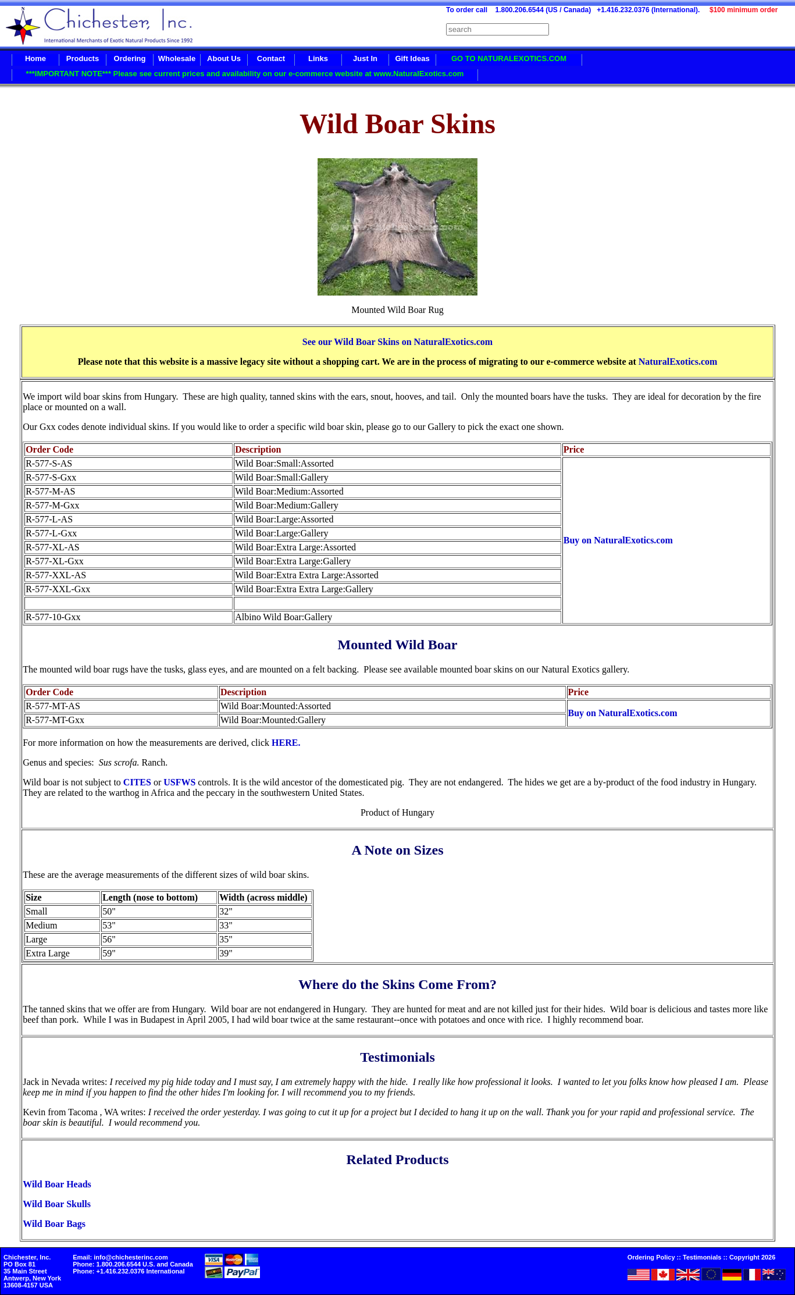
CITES (137, 782)
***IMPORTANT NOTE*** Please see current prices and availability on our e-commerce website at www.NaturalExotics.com (245, 73)
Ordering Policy (651, 1257)
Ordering (130, 58)
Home (35, 58)
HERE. (286, 743)
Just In (365, 58)
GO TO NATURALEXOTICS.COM (508, 58)
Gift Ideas (412, 58)
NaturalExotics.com (678, 362)
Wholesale (176, 58)
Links (318, 58)
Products (82, 58)
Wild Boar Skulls (57, 1204)
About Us (224, 58)
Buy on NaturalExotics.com (618, 540)
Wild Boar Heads (57, 1184)
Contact (271, 58)
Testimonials (702, 1257)
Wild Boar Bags (54, 1224)
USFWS (179, 782)
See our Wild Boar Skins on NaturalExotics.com (397, 342)
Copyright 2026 (752, 1257)
